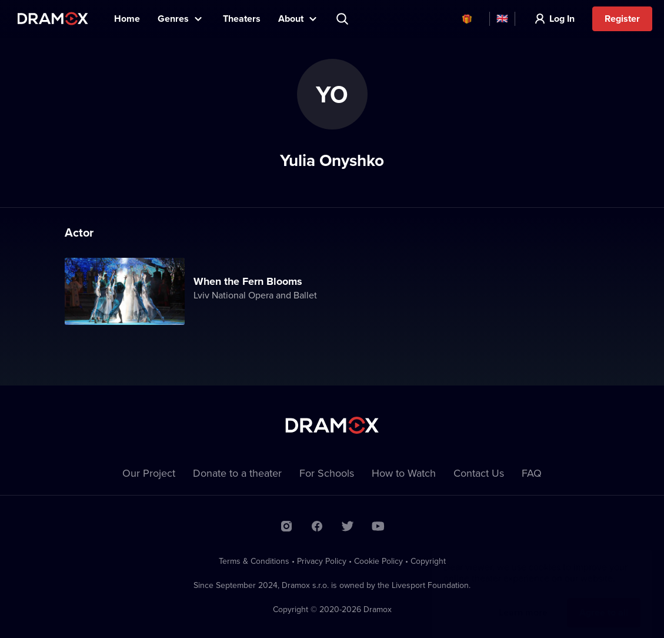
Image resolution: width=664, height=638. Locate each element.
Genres (173, 18)
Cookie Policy (378, 561)
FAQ (532, 473)
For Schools (326, 473)
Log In (562, 18)
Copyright (428, 561)
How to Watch (404, 473)
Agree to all (603, 600)
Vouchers (467, 19)
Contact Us (478, 473)
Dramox (53, 18)
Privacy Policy (321, 561)
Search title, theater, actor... (343, 18)
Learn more (523, 600)
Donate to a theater (237, 473)
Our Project (148, 473)
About (290, 18)
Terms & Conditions (254, 561)
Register (622, 18)
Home (127, 18)
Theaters (242, 18)
